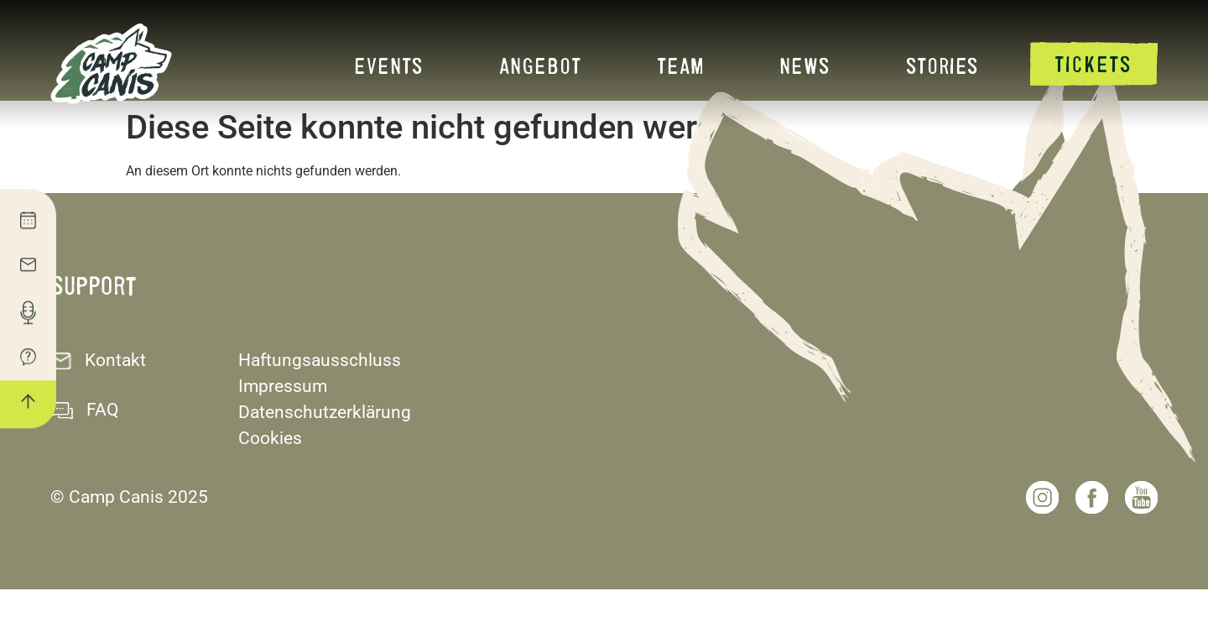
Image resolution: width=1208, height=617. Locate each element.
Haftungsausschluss (319, 388)
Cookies (270, 466)
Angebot (540, 65)
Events (389, 65)
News (804, 65)
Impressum (282, 414)
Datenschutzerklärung (324, 440)
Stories (942, 65)
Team (680, 65)
